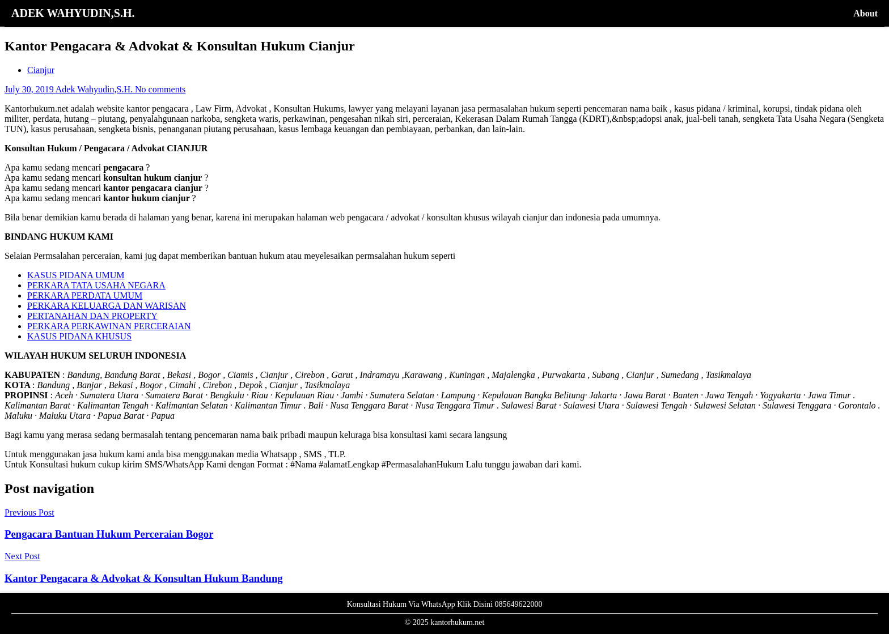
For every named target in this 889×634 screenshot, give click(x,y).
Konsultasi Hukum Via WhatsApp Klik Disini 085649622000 (445, 604)
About (865, 13)
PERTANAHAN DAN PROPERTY (92, 316)
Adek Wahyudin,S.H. (95, 89)
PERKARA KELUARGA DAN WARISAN (106, 305)
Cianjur (40, 70)
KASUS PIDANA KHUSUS (79, 336)
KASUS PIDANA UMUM (76, 275)
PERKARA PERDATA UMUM (84, 295)
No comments (160, 89)
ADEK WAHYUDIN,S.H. (72, 13)
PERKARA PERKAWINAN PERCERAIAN (109, 326)
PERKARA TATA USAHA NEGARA (96, 285)
